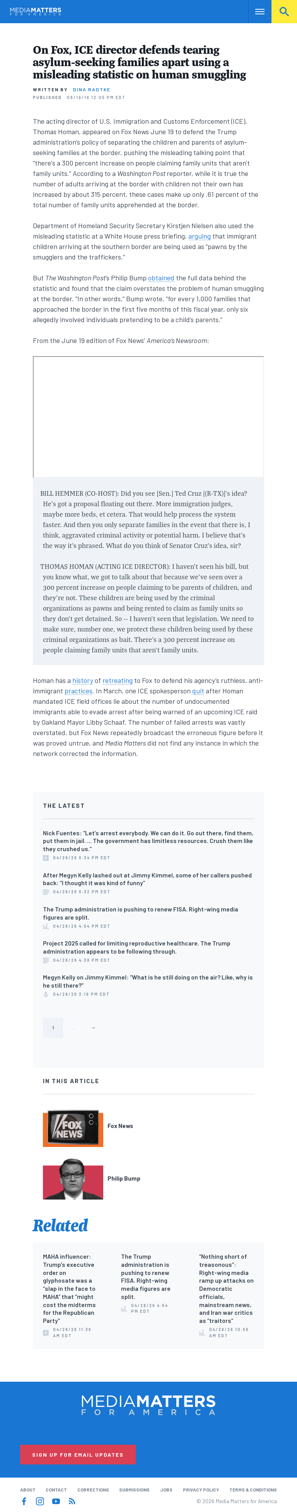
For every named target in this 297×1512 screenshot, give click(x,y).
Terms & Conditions (253, 1489)
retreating (117, 680)
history (82, 680)
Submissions (134, 1489)
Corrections (93, 1489)
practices (78, 690)
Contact (56, 1489)
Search (284, 11)
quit (198, 690)
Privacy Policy (201, 1489)
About (28, 1489)
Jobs (166, 1489)
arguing (199, 236)
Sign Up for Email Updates (78, 1454)
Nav (255, 11)
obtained (161, 277)
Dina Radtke (92, 89)
